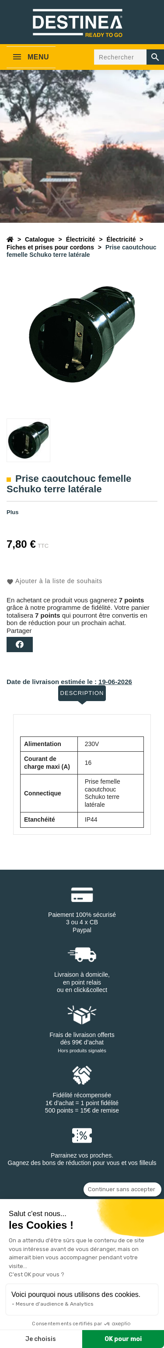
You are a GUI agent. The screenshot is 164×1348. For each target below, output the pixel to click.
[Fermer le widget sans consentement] (122, 1189)
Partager (20, 644)
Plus (12, 512)
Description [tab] (82, 693)
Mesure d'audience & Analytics (55, 1304)
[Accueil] (10, 239)
